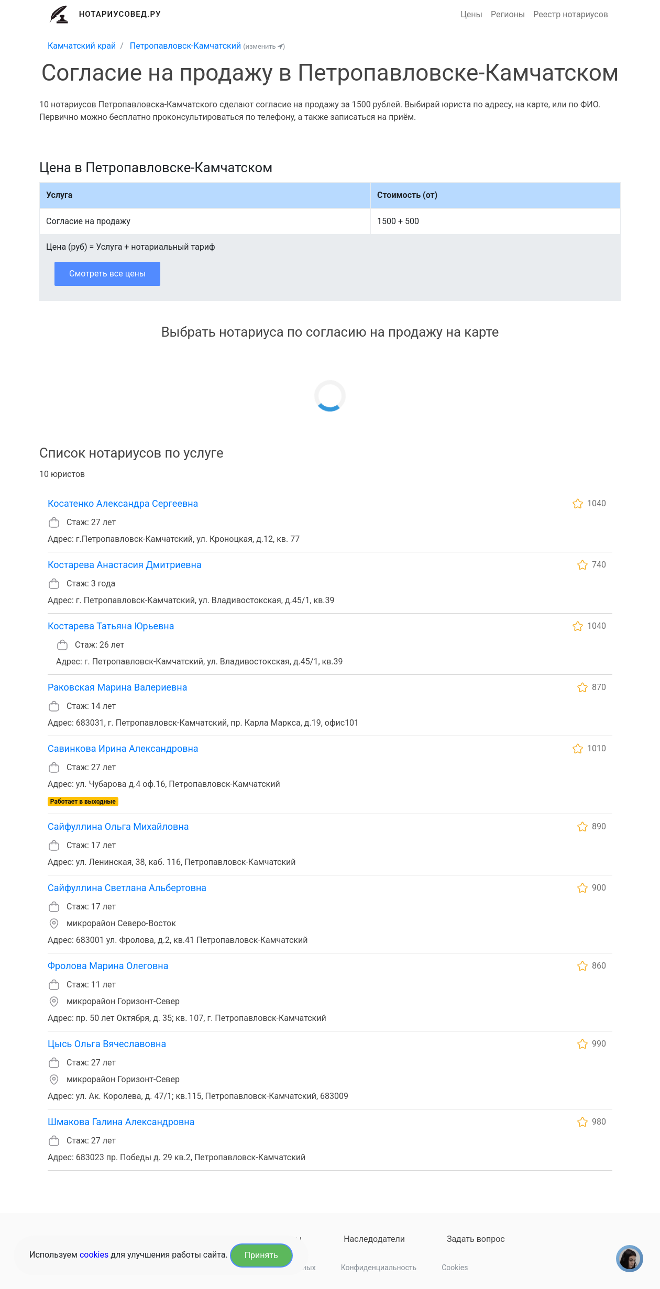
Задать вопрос (476, 1239)
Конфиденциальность (378, 1267)
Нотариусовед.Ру (120, 14)
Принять (261, 1255)
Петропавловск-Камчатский (185, 46)
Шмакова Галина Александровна (121, 1121)
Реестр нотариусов (570, 14)
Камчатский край (82, 46)
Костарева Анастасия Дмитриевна (125, 564)
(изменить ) (264, 46)
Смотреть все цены (107, 274)
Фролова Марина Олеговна (108, 965)
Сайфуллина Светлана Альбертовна (127, 887)
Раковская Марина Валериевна (118, 687)
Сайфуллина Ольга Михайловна (118, 826)
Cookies (455, 1267)
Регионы (508, 14)
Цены (471, 14)
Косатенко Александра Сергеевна (123, 503)
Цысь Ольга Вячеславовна (107, 1043)
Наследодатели (374, 1239)
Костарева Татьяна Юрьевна (111, 625)
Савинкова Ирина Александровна (123, 748)
